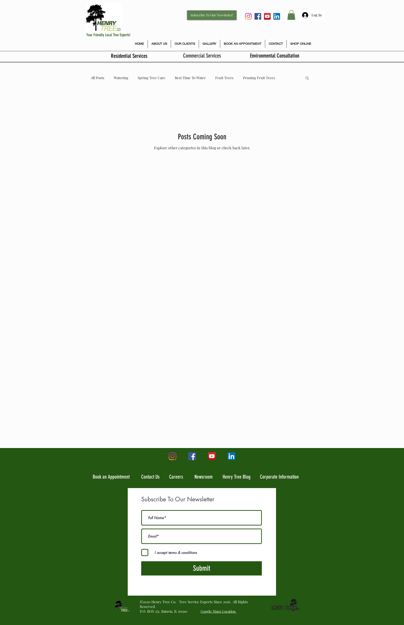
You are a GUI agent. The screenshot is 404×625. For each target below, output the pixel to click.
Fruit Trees (224, 77)
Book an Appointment (111, 477)
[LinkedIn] (276, 16)
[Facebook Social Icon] (258, 16)
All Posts (97, 77)
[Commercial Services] (202, 56)
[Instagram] (248, 16)
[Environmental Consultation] (274, 56)
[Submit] (201, 568)
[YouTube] (267, 16)
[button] (291, 15)
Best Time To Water (190, 77)
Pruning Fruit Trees (259, 77)
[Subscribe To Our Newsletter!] (212, 15)
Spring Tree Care (151, 77)
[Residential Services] (129, 56)
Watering (121, 77)
